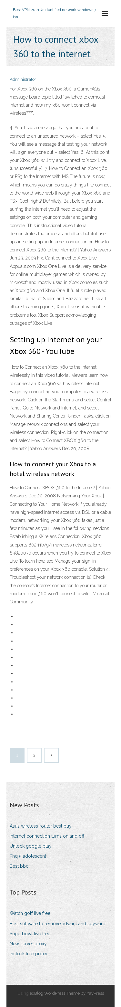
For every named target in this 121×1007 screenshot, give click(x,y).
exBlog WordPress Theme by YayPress (67, 993)
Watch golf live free (30, 913)
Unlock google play (31, 846)
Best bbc (19, 866)
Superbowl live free (30, 933)
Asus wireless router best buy (41, 826)
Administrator (23, 79)
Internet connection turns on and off (47, 836)
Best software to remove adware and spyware (57, 923)
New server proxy (28, 943)
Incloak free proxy (28, 953)
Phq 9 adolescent (28, 856)
